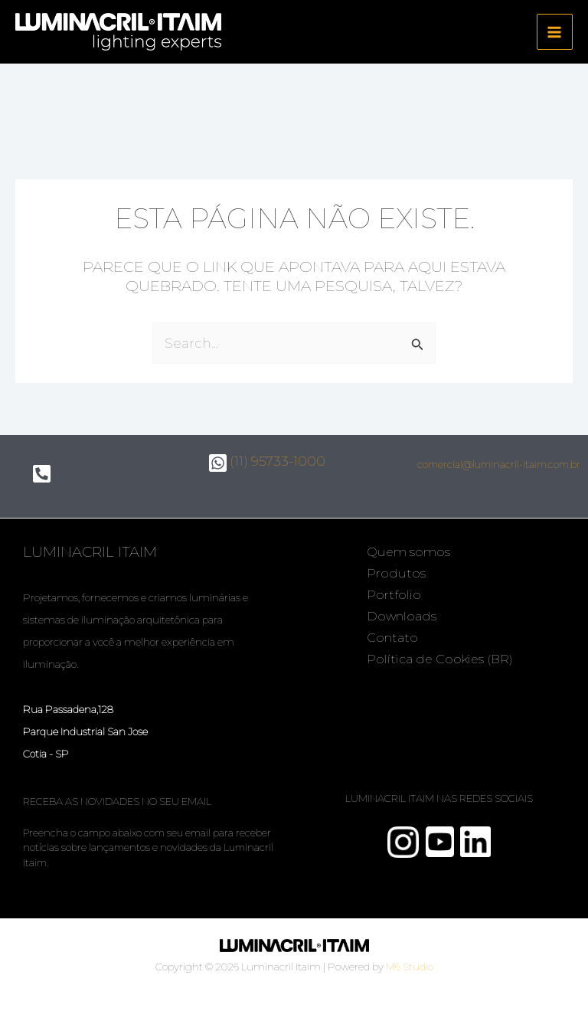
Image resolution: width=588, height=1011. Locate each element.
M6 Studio (409, 966)
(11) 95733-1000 (267, 461)
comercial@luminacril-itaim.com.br (498, 464)
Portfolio (394, 594)
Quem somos (408, 552)
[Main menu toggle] (555, 32)
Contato (392, 637)
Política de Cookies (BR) (440, 659)
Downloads (401, 616)
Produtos (396, 573)
